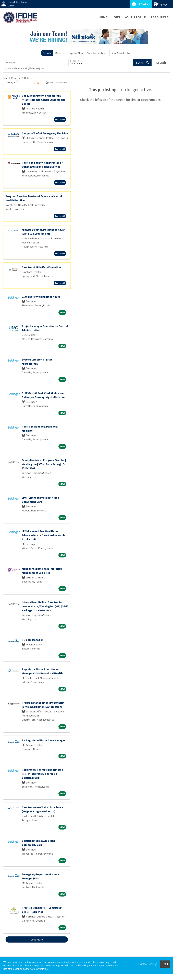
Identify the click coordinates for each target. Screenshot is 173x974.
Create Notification (56, 82)
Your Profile (135, 17)
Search (47, 53)
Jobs (116, 17)
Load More (37, 939)
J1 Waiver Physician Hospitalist (41, 296)
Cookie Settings (147, 964)
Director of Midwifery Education (41, 267)
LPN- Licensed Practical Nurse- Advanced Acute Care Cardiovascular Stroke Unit (44, 535)
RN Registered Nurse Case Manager (43, 740)
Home (103, 17)
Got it (165, 964)
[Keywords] (36, 62)
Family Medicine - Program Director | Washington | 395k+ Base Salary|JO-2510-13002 (44, 464)
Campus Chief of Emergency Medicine (45, 133)
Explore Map (75, 53)
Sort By (9, 82)
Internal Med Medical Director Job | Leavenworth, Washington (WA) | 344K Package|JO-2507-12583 (45, 606)
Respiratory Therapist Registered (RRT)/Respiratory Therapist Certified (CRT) (42, 773)
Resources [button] (159, 17)
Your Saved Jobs (121, 53)
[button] (160, 62)
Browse (59, 53)
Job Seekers (141, 4)
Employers (162, 4)
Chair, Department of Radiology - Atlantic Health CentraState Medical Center (44, 99)
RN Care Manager (32, 639)
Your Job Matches (97, 53)
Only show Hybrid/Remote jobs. (26, 68)
